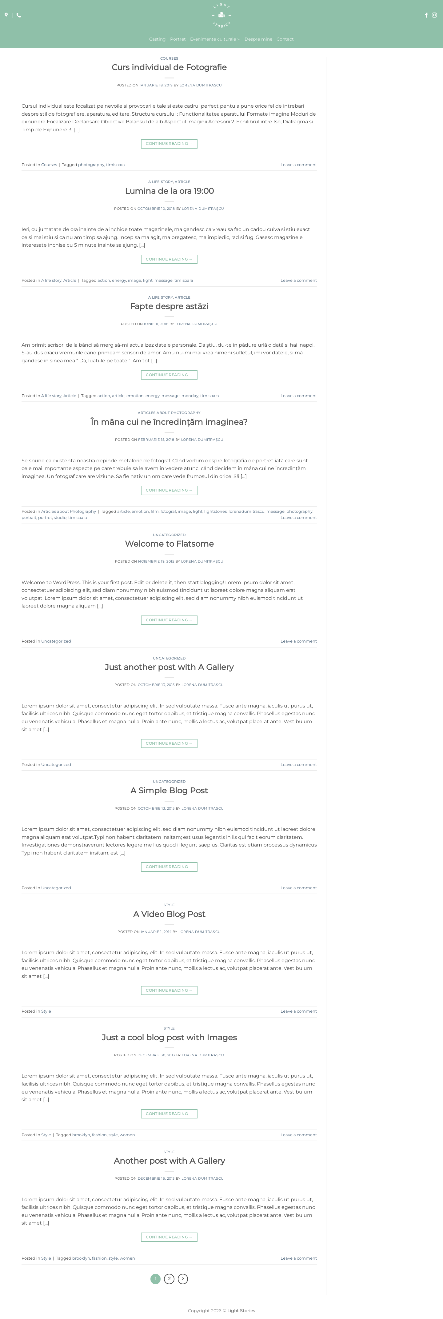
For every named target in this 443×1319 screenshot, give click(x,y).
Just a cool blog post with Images (169, 1037)
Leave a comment (299, 164)
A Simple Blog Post (169, 790)
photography (91, 164)
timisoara (115, 164)
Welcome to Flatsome (169, 543)
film (155, 511)
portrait (29, 517)
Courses (169, 58)
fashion (99, 1135)
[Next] (183, 1279)
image (134, 280)
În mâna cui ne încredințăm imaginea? (169, 422)
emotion (135, 395)
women (127, 1135)
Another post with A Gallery (169, 1161)
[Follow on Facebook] (426, 15)
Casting (157, 39)
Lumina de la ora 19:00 (169, 191)
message (163, 280)
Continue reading (169, 143)
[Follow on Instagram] (434, 15)
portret (45, 517)
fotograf (168, 511)
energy (119, 280)
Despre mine (258, 39)
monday (190, 395)
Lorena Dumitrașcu (201, 85)
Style (169, 905)
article (118, 395)
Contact (285, 39)
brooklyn (81, 1135)
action (104, 280)
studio (60, 517)
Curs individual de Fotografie (169, 67)
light (148, 280)
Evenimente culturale (215, 39)
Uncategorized (169, 535)
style (113, 1135)
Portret (178, 39)
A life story (160, 182)
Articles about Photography (169, 413)
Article (182, 182)
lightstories (215, 511)
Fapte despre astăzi (169, 306)
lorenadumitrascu (247, 511)
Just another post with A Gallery (169, 667)
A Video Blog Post (169, 914)
